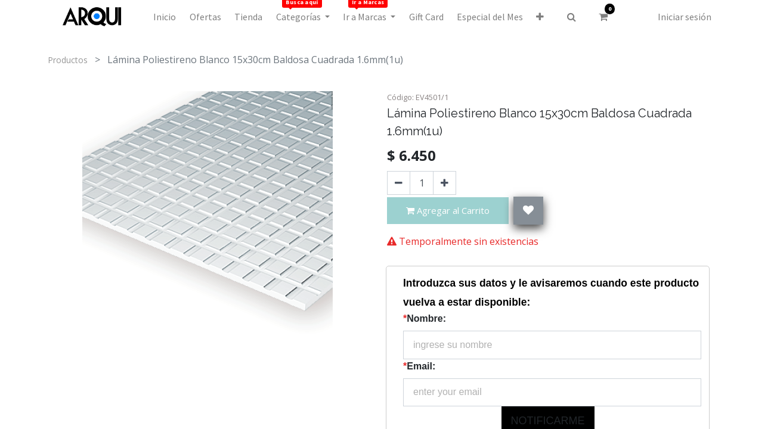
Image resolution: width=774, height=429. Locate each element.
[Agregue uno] (444, 183)
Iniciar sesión (684, 17)
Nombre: (424, 319)
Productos (68, 60)
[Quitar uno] (398, 183)
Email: (419, 366)
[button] (540, 17)
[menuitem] (164, 17)
